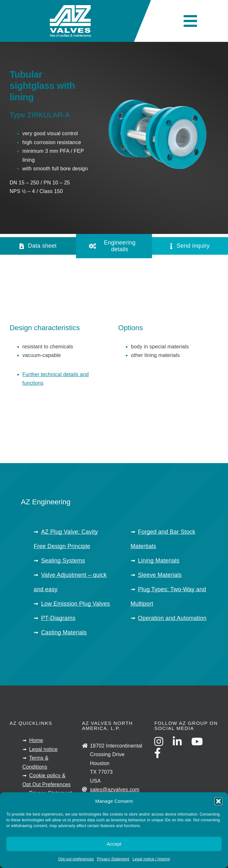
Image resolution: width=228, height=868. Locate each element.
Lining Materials (158, 560)
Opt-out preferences (76, 859)
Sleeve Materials (160, 575)
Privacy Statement (113, 859)
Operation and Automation (172, 618)
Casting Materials (64, 632)
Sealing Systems (63, 560)
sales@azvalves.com (115, 789)
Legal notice (43, 749)
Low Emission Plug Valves (75, 604)
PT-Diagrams (58, 618)
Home (36, 740)
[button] (218, 801)
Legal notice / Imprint (151, 859)
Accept (114, 844)
